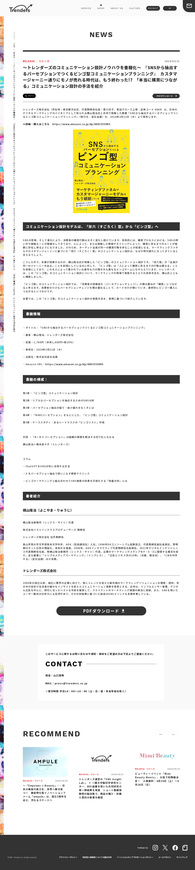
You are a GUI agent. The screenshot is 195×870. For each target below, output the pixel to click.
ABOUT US (117, 8)
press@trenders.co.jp (71, 683)
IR (170, 8)
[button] (161, 734)
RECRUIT (153, 8)
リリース (36, 61)
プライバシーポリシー (68, 857)
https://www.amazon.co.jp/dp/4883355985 (81, 124)
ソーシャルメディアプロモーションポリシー (135, 857)
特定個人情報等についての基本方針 (97, 857)
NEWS (101, 8)
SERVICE (86, 8)
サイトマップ (181, 857)
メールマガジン (164, 857)
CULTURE (134, 8)
